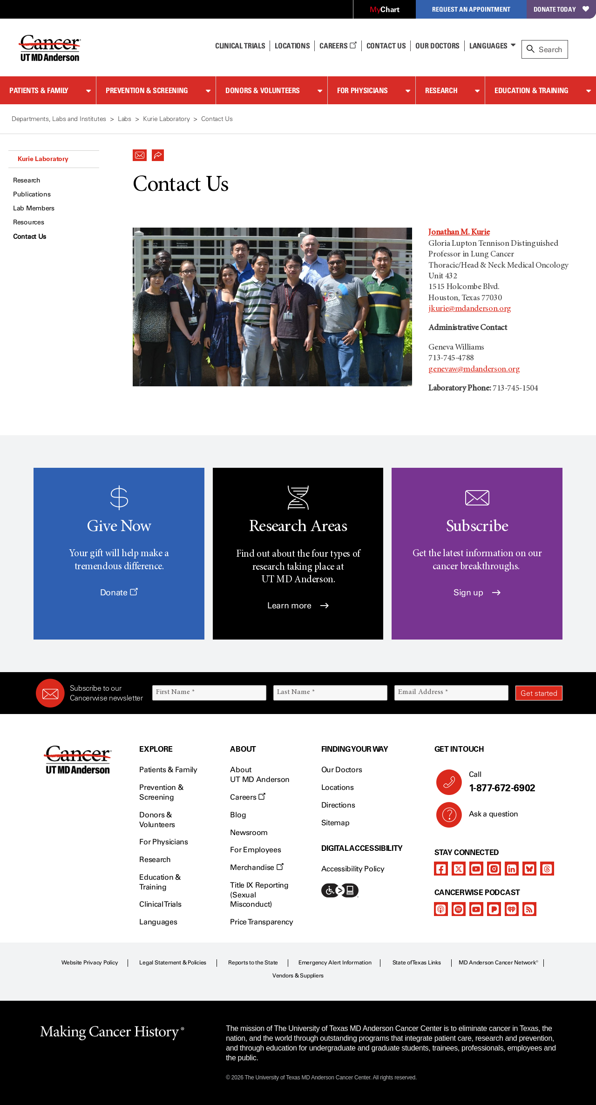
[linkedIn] (512, 869)
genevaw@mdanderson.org (474, 369)
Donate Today (561, 9)
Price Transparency (261, 921)
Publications (32, 194)
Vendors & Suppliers (298, 975)
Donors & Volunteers (262, 90)
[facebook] (441, 869)
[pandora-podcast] (494, 909)
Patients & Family (38, 90)
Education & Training (531, 90)
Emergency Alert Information (335, 962)
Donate (119, 592)
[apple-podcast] (441, 909)
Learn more (298, 605)
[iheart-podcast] (512, 909)
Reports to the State (253, 962)
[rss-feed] (529, 909)
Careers (337, 45)
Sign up (477, 592)
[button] (140, 152)
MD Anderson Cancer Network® (498, 962)
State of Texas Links (417, 962)
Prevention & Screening (147, 90)
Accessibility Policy (353, 868)
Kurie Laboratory (43, 159)
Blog (238, 814)
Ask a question (488, 817)
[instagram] (494, 869)
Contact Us (386, 45)
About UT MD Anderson (260, 774)
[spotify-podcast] (458, 909)
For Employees (255, 849)
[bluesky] (529, 869)
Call (512, 782)
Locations (337, 787)
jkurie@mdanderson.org (469, 309)
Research (441, 90)
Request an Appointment (471, 9)
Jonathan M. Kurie (458, 233)
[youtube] (476, 869)
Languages (488, 45)
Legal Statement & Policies (172, 962)
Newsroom (248, 832)
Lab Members (33, 208)
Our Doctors (437, 45)
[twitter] (458, 869)
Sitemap (335, 822)
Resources (28, 222)
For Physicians (362, 90)
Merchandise (256, 867)
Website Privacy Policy (89, 962)
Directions (338, 805)
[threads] (547, 869)
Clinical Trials (240, 45)
